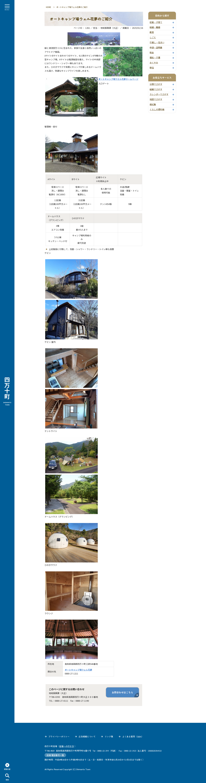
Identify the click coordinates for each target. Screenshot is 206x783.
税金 (152, 52)
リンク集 (109, 736)
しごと (153, 37)
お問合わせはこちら (122, 692)
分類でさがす (156, 84)
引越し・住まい (157, 42)
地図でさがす (156, 99)
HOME (48, 7)
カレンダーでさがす (159, 94)
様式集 (153, 104)
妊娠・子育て (156, 22)
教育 (152, 32)
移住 (152, 67)
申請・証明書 (156, 47)
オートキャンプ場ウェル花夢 (78, 669)
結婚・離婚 (155, 27)
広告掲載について (87, 736)
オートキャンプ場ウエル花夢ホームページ (118, 79)
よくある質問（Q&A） (132, 736)
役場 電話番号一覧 (55, 755)
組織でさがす (156, 89)
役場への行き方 (66, 746)
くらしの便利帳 (157, 109)
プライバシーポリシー (58, 736)
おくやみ (154, 62)
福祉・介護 (155, 57)
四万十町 (7, 391)
